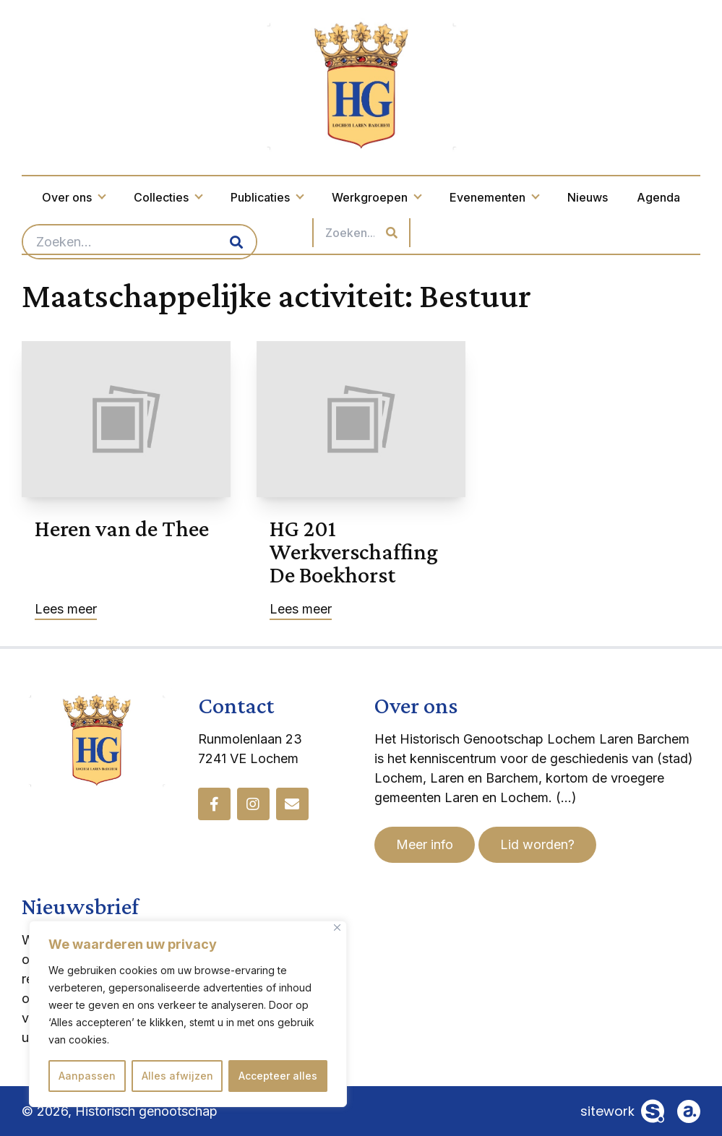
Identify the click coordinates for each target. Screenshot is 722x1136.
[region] (188, 1014)
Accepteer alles (277, 1076)
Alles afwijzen (177, 1076)
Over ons (73, 197)
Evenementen (494, 197)
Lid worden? (537, 844)
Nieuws (587, 197)
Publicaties (267, 197)
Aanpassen (87, 1076)
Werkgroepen (376, 197)
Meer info (424, 844)
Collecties (168, 197)
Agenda (658, 197)
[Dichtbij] (337, 927)
